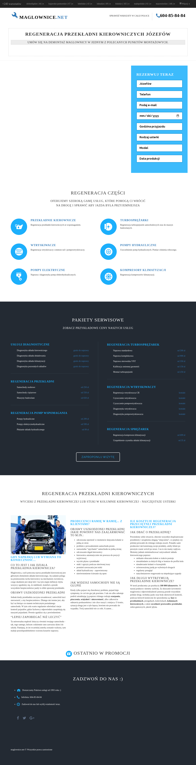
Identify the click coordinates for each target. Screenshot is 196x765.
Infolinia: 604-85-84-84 (31, 697)
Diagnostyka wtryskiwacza (124, 409)
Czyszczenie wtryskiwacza (124, 398)
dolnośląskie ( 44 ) (35, 4)
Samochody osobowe (26, 387)
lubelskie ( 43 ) (85, 4)
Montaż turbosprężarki (123, 372)
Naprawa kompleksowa (123, 356)
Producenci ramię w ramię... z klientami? (96, 523)
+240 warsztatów (11, 3)
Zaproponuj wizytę (98, 457)
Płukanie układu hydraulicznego (30, 429)
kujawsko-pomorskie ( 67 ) (61, 4)
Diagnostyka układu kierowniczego (32, 350)
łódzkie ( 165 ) (122, 4)
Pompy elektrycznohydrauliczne (31, 424)
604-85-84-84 (170, 15)
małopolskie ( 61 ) (142, 4)
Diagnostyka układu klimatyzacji (31, 361)
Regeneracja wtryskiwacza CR (126, 393)
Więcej (185, 3)
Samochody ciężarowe (26, 392)
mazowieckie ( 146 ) (165, 4)
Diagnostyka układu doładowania (31, 356)
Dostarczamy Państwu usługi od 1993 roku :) (41, 690)
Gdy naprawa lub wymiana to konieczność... (36, 559)
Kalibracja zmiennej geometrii (126, 366)
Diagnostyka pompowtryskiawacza (128, 414)
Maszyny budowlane (26, 398)
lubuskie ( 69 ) (104, 4)
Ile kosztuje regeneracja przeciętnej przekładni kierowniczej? (153, 524)
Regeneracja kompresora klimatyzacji (129, 435)
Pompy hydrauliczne (25, 419)
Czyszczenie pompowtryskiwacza (127, 403)
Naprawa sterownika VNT (124, 361)
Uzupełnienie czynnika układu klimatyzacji (131, 440)
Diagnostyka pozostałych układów (31, 366)
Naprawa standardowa (122, 350)
